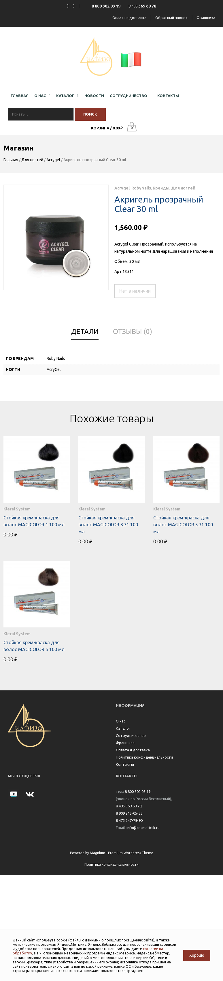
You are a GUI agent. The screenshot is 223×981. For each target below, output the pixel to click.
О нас (120, 721)
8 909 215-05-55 (129, 813)
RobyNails (141, 188)
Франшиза (205, 18)
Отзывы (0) (132, 331)
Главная (10, 159)
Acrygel (53, 159)
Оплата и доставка (129, 18)
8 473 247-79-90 (129, 820)
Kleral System (17, 509)
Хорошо (196, 955)
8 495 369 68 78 (128, 806)
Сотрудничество (131, 735)
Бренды (161, 188)
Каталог (123, 728)
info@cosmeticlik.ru (143, 828)
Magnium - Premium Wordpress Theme (121, 853)
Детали (85, 331)
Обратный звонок (171, 18)
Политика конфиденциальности (144, 757)
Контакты (125, 764)
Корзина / (107, 128)
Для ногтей (32, 159)
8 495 (142, 6)
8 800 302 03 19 (137, 791)
